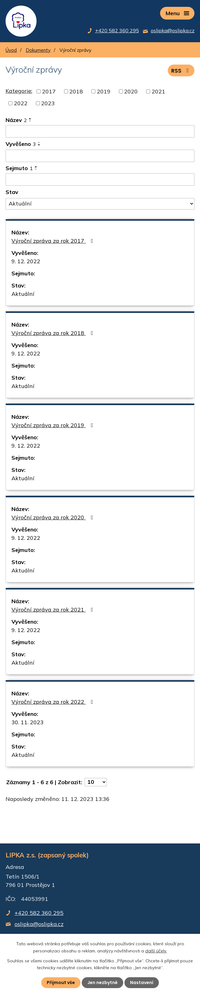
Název (16, 120)
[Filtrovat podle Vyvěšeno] (100, 156)
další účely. (156, 950)
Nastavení (141, 982)
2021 (158, 91)
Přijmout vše (61, 982)
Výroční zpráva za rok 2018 (53, 333)
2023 (48, 103)
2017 (49, 91)
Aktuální (22, 293)
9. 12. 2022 (25, 261)
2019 (104, 91)
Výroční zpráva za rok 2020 (53, 517)
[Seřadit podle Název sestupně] (30, 121)
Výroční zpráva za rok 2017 (53, 240)
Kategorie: (19, 90)
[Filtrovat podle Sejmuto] (100, 179)
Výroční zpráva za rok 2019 (53, 425)
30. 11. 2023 (27, 722)
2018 (76, 91)
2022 (21, 103)
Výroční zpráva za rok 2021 (53, 609)
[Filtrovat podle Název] (100, 131)
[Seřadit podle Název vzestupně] (30, 118)
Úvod (11, 50)
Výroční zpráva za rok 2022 (53, 701)
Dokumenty (38, 50)
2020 (131, 91)
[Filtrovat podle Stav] (100, 204)
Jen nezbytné (102, 982)
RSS (181, 71)
